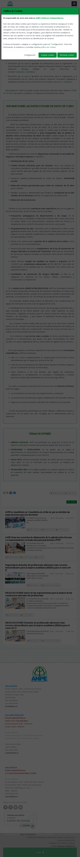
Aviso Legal (70, 837)
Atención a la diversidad (51, 585)
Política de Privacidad (36, 837)
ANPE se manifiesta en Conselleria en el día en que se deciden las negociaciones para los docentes (37, 513)
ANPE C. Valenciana (28, 834)
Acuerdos (39, 557)
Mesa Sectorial (10, 20)
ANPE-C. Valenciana (69, 38)
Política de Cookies (55, 837)
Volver (71, 20)
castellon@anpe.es (12, 753)
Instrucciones (24, 20)
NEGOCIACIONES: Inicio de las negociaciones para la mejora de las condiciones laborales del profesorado (38, 594)
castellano (30, 72)
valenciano (20, 72)
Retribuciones (47, 530)
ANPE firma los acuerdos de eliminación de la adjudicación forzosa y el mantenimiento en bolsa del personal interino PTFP (38, 538)
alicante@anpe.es (11, 706)
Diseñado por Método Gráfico (62, 843)
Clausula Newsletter (66, 840)
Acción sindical (62, 530)
